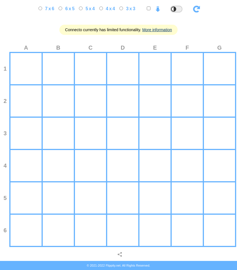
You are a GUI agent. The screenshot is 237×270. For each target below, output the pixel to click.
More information (157, 30)
